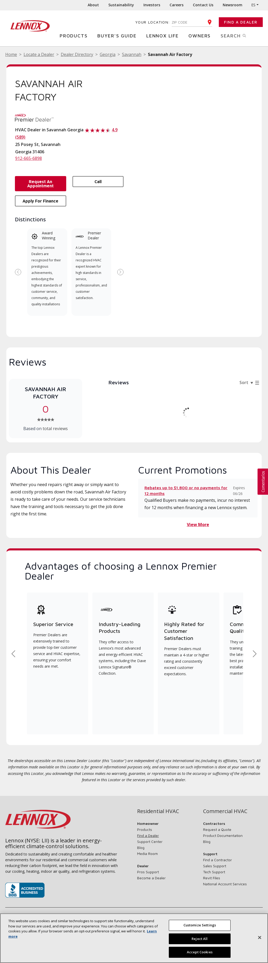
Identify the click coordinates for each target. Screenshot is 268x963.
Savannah (131, 54)
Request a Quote (217, 829)
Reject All (200, 938)
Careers (176, 4)
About (93, 4)
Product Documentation (223, 835)
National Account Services (225, 884)
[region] (134, 938)
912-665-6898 (28, 158)
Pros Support (148, 872)
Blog (140, 847)
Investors (151, 4)
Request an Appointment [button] (40, 183)
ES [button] (253, 4)
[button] (263, 482)
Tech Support (214, 872)
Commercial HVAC (225, 811)
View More (198, 524)
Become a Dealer (151, 878)
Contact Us (203, 4)
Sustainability (121, 4)
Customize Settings (199, 925)
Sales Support (214, 866)
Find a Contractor (217, 860)
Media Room (147, 853)
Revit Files (211, 878)
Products (75, 35)
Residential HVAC (158, 811)
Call (98, 181)
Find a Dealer (241, 22)
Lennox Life (163, 35)
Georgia (107, 54)
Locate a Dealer (39, 54)
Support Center (150, 841)
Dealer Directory (77, 54)
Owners (200, 35)
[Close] (259, 937)
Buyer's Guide (118, 35)
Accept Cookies (200, 952)
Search (239, 35)
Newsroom (232, 4)
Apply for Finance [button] (40, 201)
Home (11, 54)
